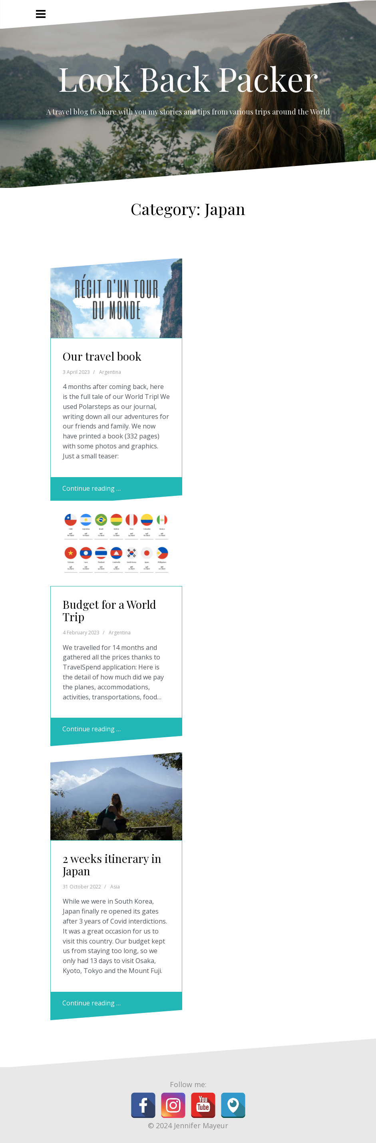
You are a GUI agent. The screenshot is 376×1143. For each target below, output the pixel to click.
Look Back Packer (188, 78)
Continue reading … (91, 488)
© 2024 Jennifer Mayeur (188, 1125)
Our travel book (102, 356)
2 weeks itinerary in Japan (112, 864)
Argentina (110, 372)
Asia (115, 886)
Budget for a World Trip (109, 610)
